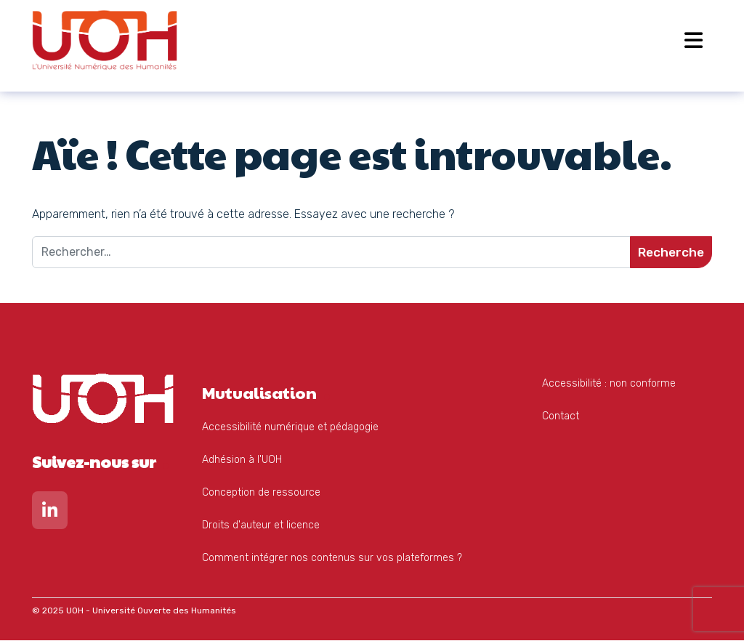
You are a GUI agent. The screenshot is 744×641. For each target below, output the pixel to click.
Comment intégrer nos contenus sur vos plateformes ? (332, 558)
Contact (560, 417)
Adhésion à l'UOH (242, 460)
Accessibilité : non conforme (609, 384)
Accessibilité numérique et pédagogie (290, 428)
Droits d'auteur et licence (261, 526)
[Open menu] (693, 40)
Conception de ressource (261, 493)
